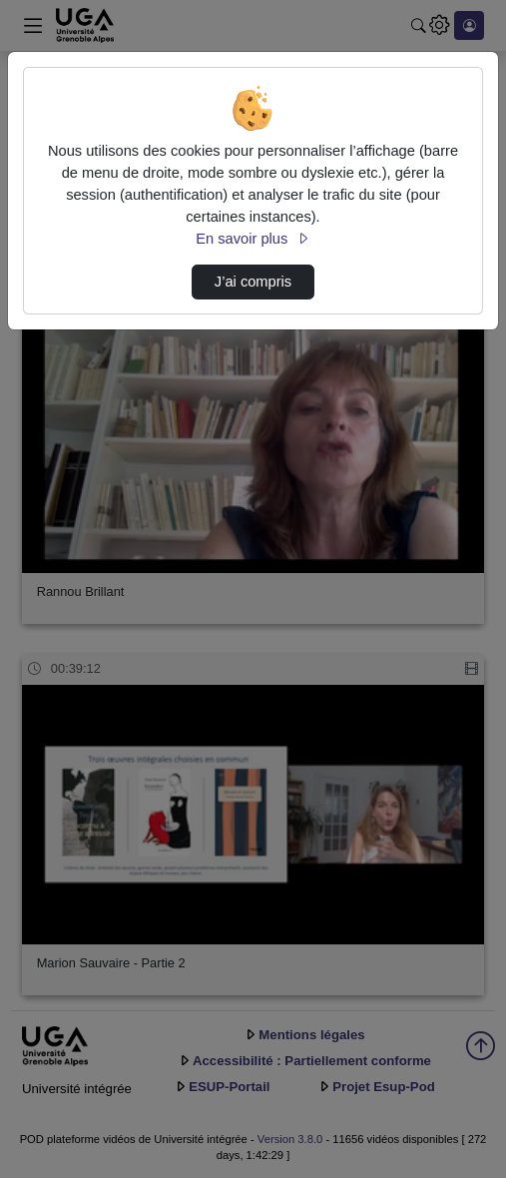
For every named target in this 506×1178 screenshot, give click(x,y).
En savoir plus (252, 239)
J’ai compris (253, 282)
